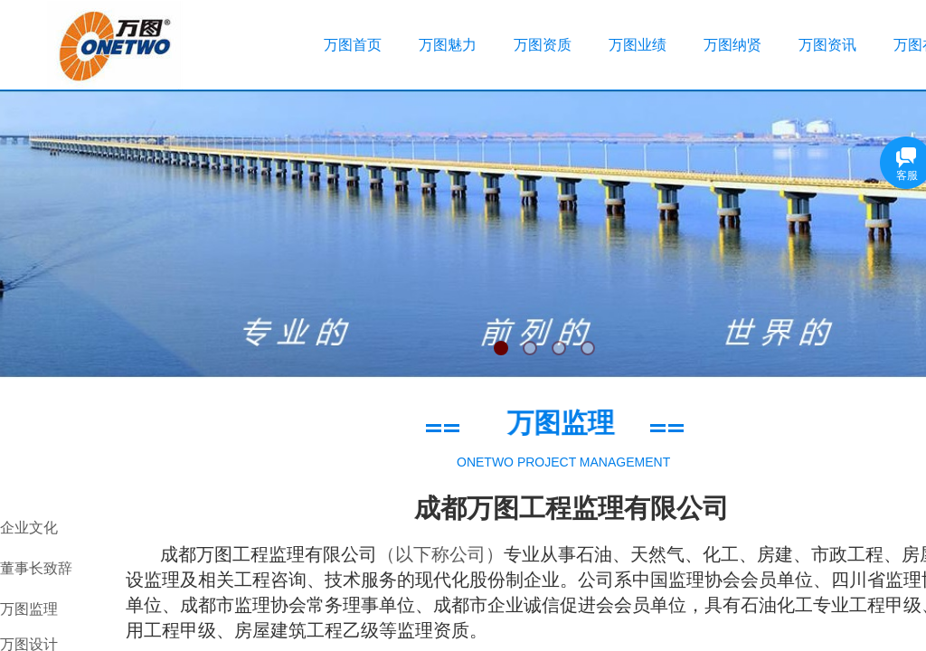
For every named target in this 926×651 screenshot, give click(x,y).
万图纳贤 (732, 44)
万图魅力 (448, 44)
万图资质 (543, 44)
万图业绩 (637, 44)
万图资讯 (827, 44)
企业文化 (29, 527)
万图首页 (353, 44)
